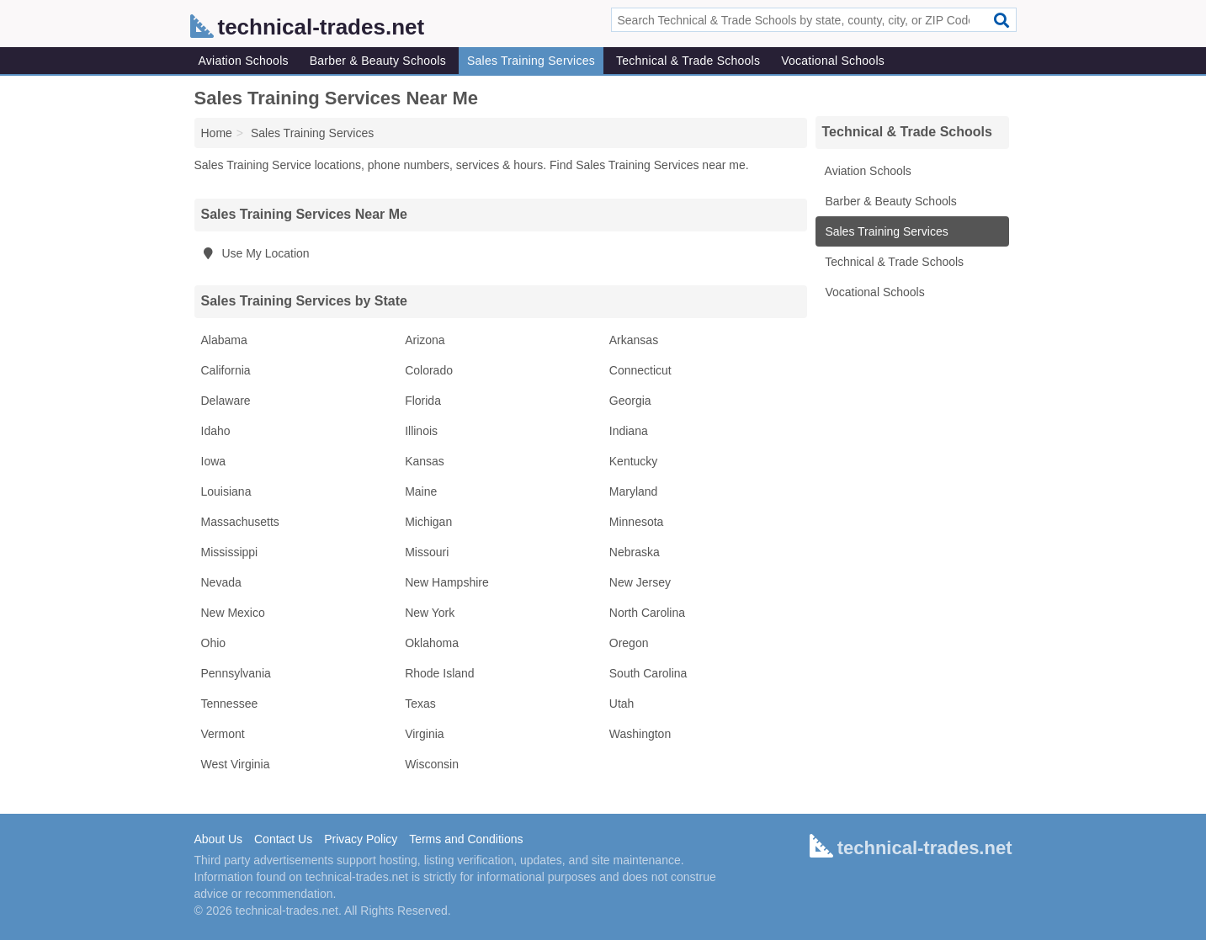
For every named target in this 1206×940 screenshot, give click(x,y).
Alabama (224, 340)
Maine (421, 491)
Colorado (429, 370)
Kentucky (633, 461)
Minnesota (636, 521)
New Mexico (233, 612)
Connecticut (640, 370)
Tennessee (229, 703)
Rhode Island (440, 673)
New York (429, 612)
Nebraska (634, 552)
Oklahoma (432, 643)
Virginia (424, 734)
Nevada (221, 582)
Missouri (427, 552)
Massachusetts (240, 521)
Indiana (628, 431)
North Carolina (647, 612)
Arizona (424, 340)
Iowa (213, 461)
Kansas (424, 461)
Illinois (421, 431)
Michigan (428, 521)
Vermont (223, 734)
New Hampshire (447, 582)
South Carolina (648, 673)
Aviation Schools (244, 60)
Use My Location (255, 253)
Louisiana (226, 491)
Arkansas (633, 340)
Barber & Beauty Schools (378, 60)
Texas (420, 703)
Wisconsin (432, 764)
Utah (622, 703)
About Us (218, 839)
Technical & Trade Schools (688, 60)
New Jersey (640, 582)
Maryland (633, 491)
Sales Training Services (531, 60)
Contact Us (283, 839)
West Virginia (235, 764)
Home (216, 133)
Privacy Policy (360, 839)
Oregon (629, 643)
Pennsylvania (236, 673)
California (226, 370)
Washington (640, 734)
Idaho (216, 431)
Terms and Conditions (466, 839)
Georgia (630, 400)
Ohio (213, 643)
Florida (423, 400)
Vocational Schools (833, 60)
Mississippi (229, 552)
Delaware (226, 400)
